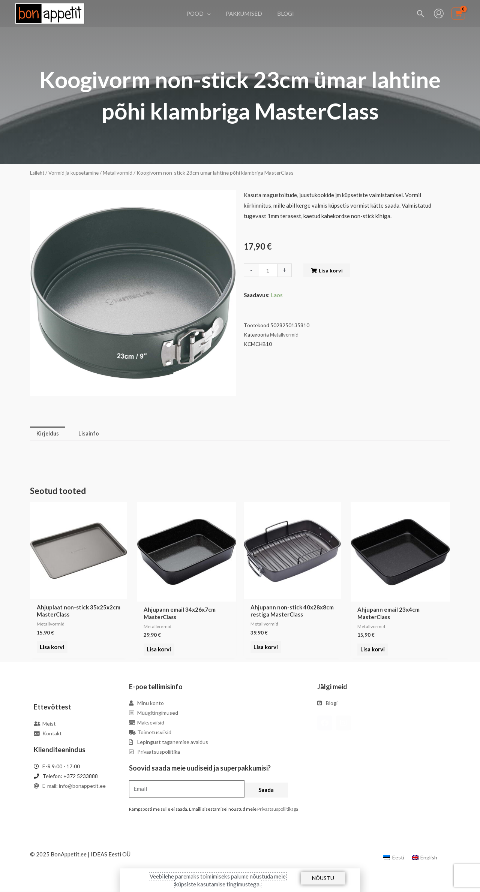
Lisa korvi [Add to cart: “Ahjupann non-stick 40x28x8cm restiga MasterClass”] (264, 650)
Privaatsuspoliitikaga (277, 809)
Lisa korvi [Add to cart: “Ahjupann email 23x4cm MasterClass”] (371, 650)
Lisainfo (90, 433)
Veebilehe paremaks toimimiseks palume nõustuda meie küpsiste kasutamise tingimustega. (218, 880)
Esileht (38, 172)
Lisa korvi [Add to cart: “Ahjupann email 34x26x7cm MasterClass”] (158, 650)
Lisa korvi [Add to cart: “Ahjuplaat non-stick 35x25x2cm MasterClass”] (51, 650)
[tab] (48, 434)
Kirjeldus (48, 433)
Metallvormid (121, 172)
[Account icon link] (439, 13)
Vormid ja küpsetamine (76, 172)
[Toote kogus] (268, 270)
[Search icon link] (421, 14)
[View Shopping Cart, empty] (458, 13)
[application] (210, 13)
